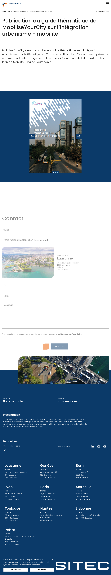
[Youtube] (104, 446)
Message (8, 320)
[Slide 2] (55, 172)
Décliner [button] (42, 569)
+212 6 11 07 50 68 (12, 544)
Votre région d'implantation (18, 255)
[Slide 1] (53, 172)
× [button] (52, 559)
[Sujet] (59, 245)
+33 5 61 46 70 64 (12, 521)
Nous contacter (15, 401)
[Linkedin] (93, 446)
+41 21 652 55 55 (12, 478)
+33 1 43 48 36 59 (47, 499)
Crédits (6, 450)
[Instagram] (98, 446)
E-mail (7, 300)
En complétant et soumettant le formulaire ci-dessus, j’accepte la (43, 350)
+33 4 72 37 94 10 (12, 499)
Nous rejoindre (69, 401)
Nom (6, 311)
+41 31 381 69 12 (82, 478)
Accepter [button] (16, 569)
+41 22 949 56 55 (47, 478)
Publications (6, 11)
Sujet (6, 245)
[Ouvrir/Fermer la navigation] (107, 3)
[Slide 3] (57, 172)
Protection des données (13, 446)
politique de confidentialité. (70, 350)
